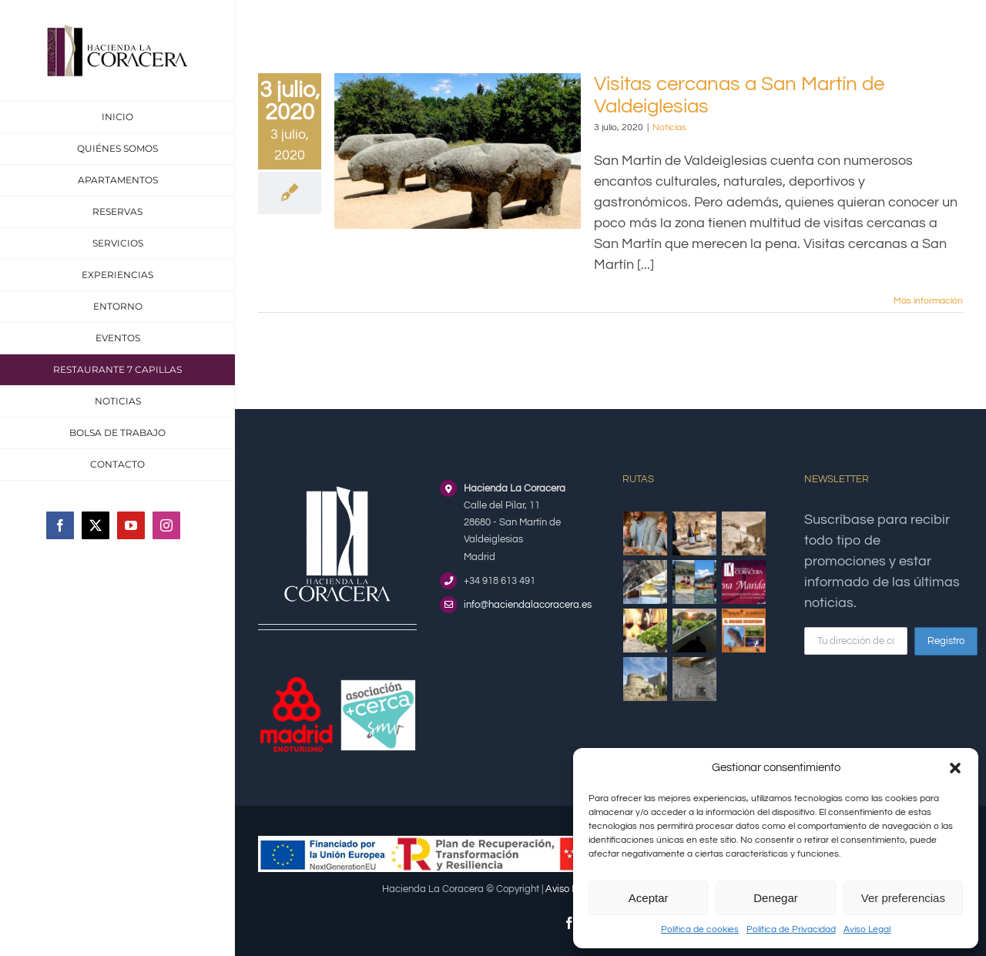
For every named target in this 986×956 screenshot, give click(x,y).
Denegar (775, 897)
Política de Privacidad (791, 929)
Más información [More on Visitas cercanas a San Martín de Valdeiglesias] (928, 301)
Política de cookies (700, 929)
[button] (955, 768)
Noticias (669, 127)
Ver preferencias (903, 897)
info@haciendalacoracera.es (528, 604)
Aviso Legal (866, 929)
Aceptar (649, 897)
